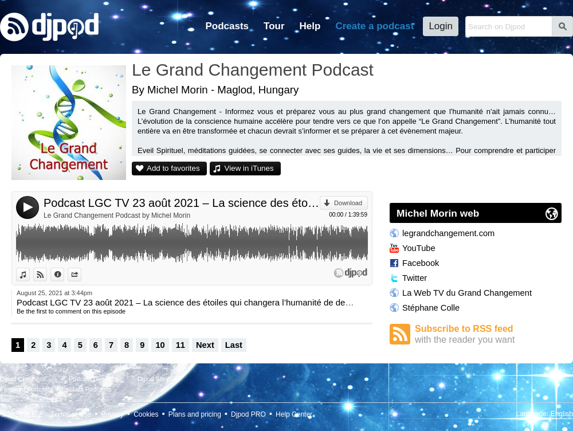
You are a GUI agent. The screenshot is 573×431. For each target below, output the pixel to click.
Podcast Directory (94, 378)
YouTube (418, 248)
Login (441, 26)
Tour (274, 26)
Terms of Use (71, 414)
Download (348, 202)
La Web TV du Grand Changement (467, 292)
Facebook (420, 263)
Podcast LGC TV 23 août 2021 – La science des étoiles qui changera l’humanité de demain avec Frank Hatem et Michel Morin (182, 203)
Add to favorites (173, 168)
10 (159, 345)
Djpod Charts (18, 378)
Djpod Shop (154, 378)
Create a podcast (374, 26)
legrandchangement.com (448, 233)
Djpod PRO (248, 414)
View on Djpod (46, 274)
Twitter (414, 278)
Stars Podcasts (90, 389)
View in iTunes (249, 168)
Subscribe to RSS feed (488, 334)
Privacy (112, 414)
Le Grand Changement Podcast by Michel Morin (117, 215)
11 (180, 345)
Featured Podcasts (26, 389)
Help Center (294, 414)
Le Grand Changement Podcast (253, 69)
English (562, 414)
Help (310, 26)
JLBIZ (33, 414)
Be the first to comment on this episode (71, 311)
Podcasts (227, 26)
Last (233, 345)
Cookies (146, 414)
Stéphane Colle (431, 307)
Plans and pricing (194, 414)
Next (205, 345)
